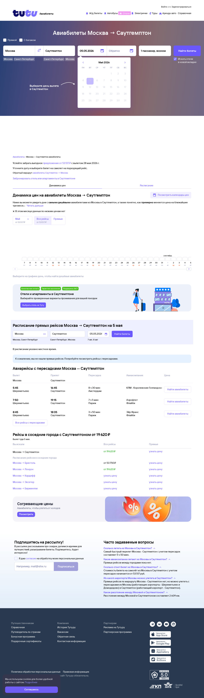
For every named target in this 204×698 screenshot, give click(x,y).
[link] (26, 514)
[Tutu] (25, 13)
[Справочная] (184, 13)
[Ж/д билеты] (94, 13)
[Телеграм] (152, 623)
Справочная (18, 627)
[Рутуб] (173, 623)
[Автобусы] (111, 13)
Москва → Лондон (23, 469)
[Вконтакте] (159, 623)
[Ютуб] (166, 623)
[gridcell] (111, 74)
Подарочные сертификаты (26, 641)
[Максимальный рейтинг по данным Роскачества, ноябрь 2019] (159, 675)
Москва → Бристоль (24, 462)
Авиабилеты (19, 156)
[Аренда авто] (167, 13)
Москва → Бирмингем (25, 488)
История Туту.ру (66, 627)
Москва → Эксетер (23, 482)
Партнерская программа (118, 631)
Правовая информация (76, 671)
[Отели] (124, 13)
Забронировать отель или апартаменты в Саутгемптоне (44, 178)
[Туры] (153, 13)
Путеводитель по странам (25, 631)
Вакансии (62, 631)
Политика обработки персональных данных (35, 671)
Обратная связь (66, 636)
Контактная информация (71, 641)
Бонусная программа (23, 636)
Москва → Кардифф (24, 475)
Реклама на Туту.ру (114, 627)
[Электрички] (139, 13)
